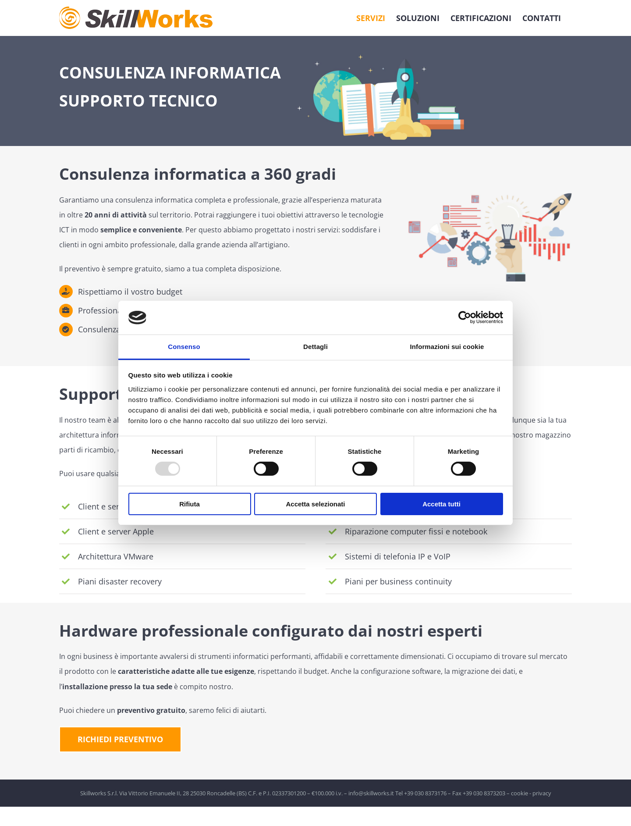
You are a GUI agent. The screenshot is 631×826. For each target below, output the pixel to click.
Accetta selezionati (315, 504)
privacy (541, 793)
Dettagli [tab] (315, 346)
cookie (519, 793)
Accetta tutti (441, 504)
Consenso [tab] (184, 346)
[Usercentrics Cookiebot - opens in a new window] (464, 317)
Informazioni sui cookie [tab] (447, 346)
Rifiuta (189, 504)
